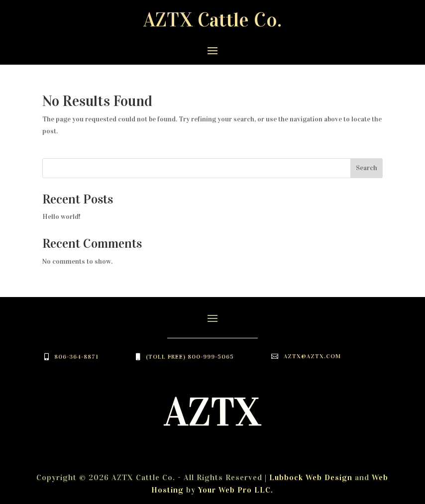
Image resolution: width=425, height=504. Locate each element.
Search (366, 168)
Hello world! (61, 216)
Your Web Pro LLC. (235, 490)
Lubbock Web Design (310, 477)
